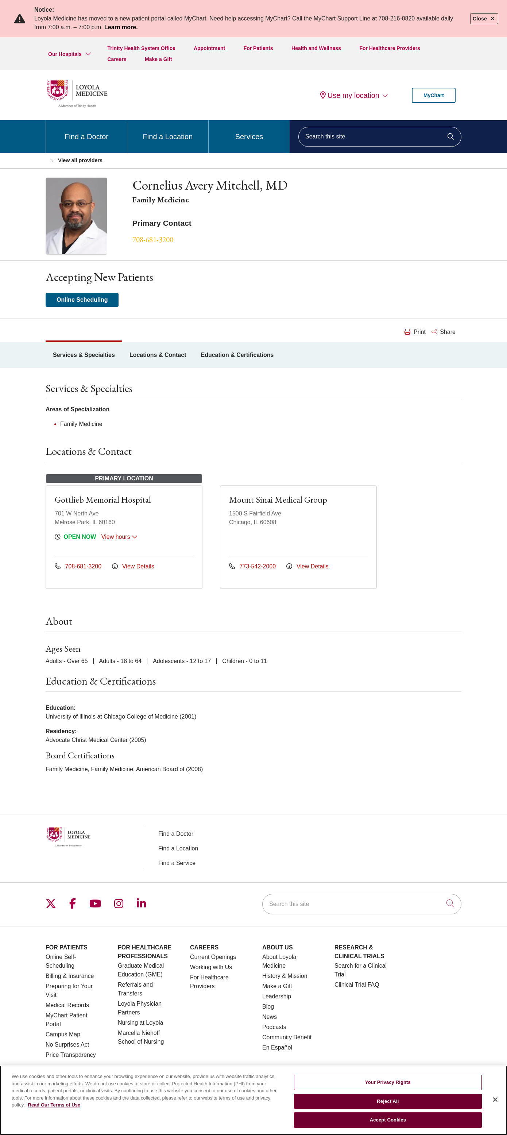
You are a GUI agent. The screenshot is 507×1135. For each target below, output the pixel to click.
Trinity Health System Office (141, 48)
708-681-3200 (152, 239)
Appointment (209, 48)
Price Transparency (71, 1055)
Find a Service (177, 863)
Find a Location (168, 130)
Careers (116, 59)
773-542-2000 (253, 566)
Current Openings (213, 957)
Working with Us (211, 967)
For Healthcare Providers (389, 48)
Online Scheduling (82, 300)
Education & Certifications (237, 355)
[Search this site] (379, 137)
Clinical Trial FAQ (356, 985)
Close (484, 19)
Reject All (388, 1101)
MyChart (433, 95)
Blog (268, 1006)
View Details (133, 566)
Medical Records (67, 1005)
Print (415, 332)
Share (443, 332)
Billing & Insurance (70, 976)
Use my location (349, 95)
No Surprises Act (67, 1044)
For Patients (258, 48)
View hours (119, 537)
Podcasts (274, 1027)
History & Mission (284, 976)
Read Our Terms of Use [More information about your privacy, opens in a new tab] (54, 1105)
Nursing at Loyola (140, 1023)
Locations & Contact (157, 355)
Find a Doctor (86, 130)
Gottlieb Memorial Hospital (103, 499)
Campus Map (63, 1034)
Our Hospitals (65, 54)
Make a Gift (158, 59)
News (269, 1017)
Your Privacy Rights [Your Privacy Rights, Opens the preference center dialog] (388, 1082)
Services (249, 130)
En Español (277, 1047)
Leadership (276, 996)
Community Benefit (286, 1037)
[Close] (495, 1100)
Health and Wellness (316, 48)
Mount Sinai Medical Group (278, 499)
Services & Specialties (84, 355)
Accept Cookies (388, 1120)
